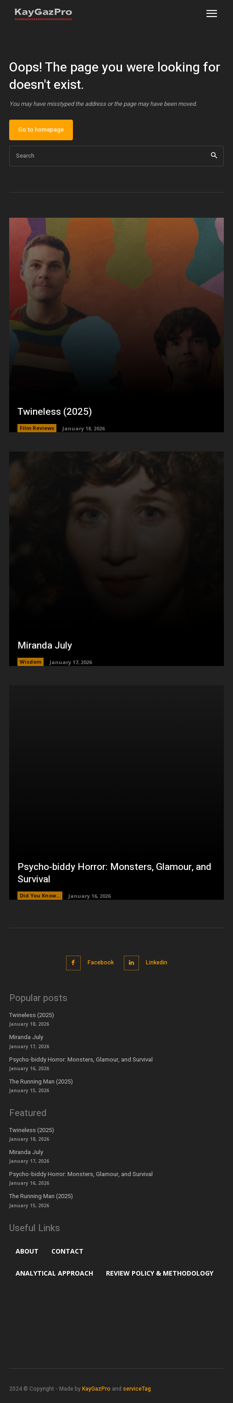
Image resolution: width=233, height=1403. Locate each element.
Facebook (101, 962)
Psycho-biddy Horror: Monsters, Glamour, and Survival (114, 873)
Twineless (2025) (54, 412)
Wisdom (30, 661)
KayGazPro (96, 1389)
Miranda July (44, 645)
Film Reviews (37, 427)
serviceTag (137, 1389)
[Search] (214, 156)
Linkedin (156, 962)
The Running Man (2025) (41, 1081)
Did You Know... (40, 895)
